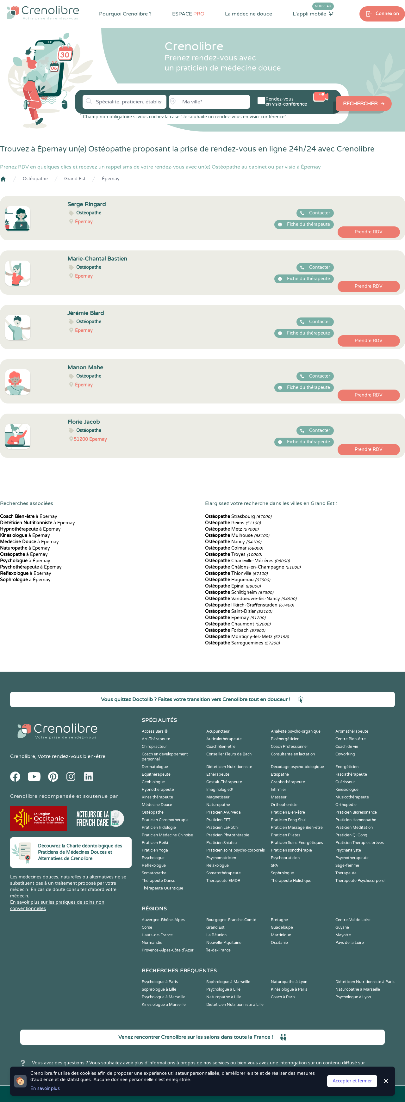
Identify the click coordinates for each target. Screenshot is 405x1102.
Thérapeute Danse (158, 880)
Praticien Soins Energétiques (297, 842)
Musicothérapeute (352, 797)
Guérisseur (345, 782)
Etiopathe (280, 774)
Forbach (235, 630)
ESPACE (188, 14)
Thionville (236, 573)
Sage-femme (347, 865)
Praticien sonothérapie (291, 850)
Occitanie (279, 942)
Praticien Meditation (354, 827)
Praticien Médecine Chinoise (167, 835)
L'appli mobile (313, 13)
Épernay (111, 179)
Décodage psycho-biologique (297, 767)
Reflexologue (154, 865)
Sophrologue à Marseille (228, 982)
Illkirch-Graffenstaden (249, 605)
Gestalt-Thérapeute (224, 782)
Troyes (233, 554)
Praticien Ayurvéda (223, 812)
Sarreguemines (242, 643)
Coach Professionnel (289, 746)
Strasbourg (238, 516)
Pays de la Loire (349, 942)
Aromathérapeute (351, 731)
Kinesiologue (346, 789)
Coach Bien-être (220, 746)
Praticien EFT (218, 820)
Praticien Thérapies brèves (359, 842)
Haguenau (237, 579)
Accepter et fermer (352, 1081)
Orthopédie (346, 805)
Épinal (233, 586)
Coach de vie (346, 746)
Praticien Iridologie (159, 827)
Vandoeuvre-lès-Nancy (250, 598)
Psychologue (153, 858)
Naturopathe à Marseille (357, 989)
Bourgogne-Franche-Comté (231, 920)
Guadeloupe (282, 927)
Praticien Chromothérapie (165, 820)
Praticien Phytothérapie (227, 835)
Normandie (152, 942)
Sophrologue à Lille (159, 989)
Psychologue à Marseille (163, 997)
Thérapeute (346, 873)
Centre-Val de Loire (353, 920)
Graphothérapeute (288, 782)
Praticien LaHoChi (222, 827)
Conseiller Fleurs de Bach (229, 754)
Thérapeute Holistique (291, 880)
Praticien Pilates (285, 835)
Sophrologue (282, 873)
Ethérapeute (217, 774)
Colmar (234, 548)
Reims (233, 523)
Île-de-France (218, 950)
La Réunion (216, 935)
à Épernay (28, 516)
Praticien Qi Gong (351, 835)
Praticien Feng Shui (288, 820)
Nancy (233, 542)
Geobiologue (153, 782)
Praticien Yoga (155, 850)
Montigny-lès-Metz (247, 636)
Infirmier (278, 789)
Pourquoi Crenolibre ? (125, 14)
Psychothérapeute (352, 858)
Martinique (281, 935)
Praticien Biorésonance (356, 812)
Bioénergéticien (285, 739)
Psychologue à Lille (223, 989)
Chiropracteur (154, 746)
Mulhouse (237, 535)
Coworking (345, 754)
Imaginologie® (219, 789)
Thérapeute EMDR (223, 880)
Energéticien (346, 767)
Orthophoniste (284, 805)
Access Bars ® (155, 731)
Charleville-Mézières (247, 560)
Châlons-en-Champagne (253, 567)
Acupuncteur (218, 731)
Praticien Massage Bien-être (297, 827)
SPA (274, 865)
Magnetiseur (218, 797)
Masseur (279, 797)
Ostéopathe (35, 179)
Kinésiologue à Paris (289, 989)
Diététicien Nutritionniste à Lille (235, 1004)
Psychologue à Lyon (353, 997)
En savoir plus (45, 1088)
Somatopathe (154, 873)
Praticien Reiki (155, 842)
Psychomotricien (221, 858)
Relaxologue (217, 865)
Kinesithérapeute (157, 797)
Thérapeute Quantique (162, 888)
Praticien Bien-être (288, 812)
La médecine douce (248, 14)
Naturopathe (218, 805)
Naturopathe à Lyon (289, 982)
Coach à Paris (283, 997)
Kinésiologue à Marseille (164, 1004)
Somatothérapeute (223, 873)
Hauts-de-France (157, 935)
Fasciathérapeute (351, 774)
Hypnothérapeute (158, 789)
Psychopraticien (285, 858)
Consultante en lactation (293, 754)
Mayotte (343, 935)
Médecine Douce (157, 805)
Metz (232, 529)
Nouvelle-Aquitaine (223, 942)
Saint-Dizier (238, 611)
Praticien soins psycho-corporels (235, 850)
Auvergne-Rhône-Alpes (163, 920)
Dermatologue (155, 767)
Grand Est (74, 179)
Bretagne (279, 920)
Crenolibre (22, 756)
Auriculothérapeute (224, 739)
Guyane (342, 927)
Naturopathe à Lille (223, 997)
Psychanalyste (348, 850)
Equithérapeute (156, 774)
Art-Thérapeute (156, 739)
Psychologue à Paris (160, 982)
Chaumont (238, 624)
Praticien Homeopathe (355, 820)
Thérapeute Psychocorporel (360, 880)
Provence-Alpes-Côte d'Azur (168, 950)
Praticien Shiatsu (221, 842)
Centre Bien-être (350, 739)
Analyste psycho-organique (296, 731)
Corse (147, 927)
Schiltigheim (239, 592)
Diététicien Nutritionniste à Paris (365, 982)
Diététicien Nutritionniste (229, 767)
